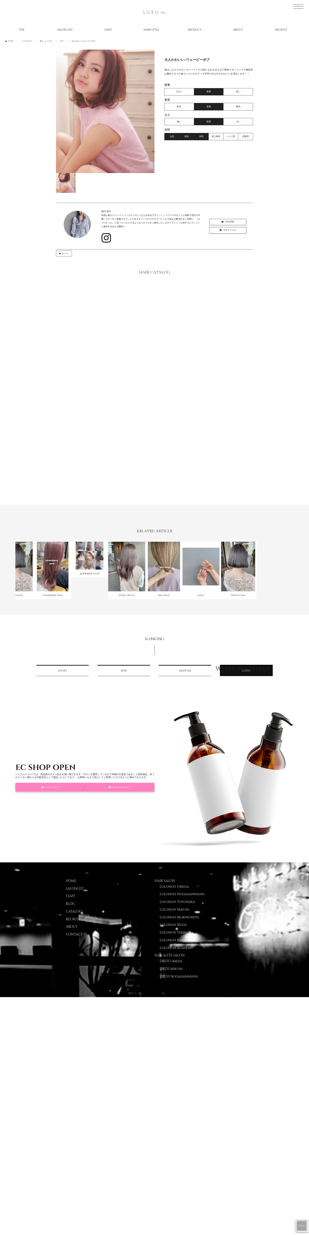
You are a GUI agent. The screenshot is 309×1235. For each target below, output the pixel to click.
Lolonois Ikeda (173, 932)
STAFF (108, 30)
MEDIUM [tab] (185, 678)
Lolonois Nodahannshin (182, 901)
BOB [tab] (124, 678)
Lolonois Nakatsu (176, 947)
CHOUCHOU (52, 794)
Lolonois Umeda (174, 893)
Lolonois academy (176, 955)
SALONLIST (75, 895)
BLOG (70, 911)
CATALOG (74, 918)
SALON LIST (65, 30)
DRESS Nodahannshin (179, 983)
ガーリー (65, 253)
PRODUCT (194, 30)
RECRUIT (281, 30)
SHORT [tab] (62, 678)
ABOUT (238, 30)
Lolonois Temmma (176, 939)
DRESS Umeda (171, 968)
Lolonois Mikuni (174, 916)
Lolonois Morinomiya (179, 924)
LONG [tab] (246, 678)
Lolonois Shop (121, 794)
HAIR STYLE (151, 30)
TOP (21, 30)
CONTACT (74, 941)
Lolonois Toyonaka (177, 909)
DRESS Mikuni (171, 976)
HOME (71, 888)
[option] (105, 111)
